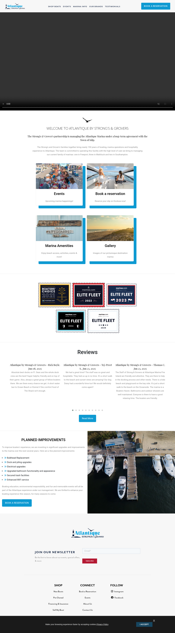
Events (87, 597)
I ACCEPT (144, 624)
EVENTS (67, 7)
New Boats (58, 591)
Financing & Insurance (58, 603)
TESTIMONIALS (112, 7)
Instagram (117, 591)
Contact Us (87, 610)
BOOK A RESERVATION (155, 6)
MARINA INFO (80, 7)
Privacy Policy (102, 624)
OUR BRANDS (96, 7)
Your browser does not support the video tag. (87, 61)
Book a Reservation (87, 591)
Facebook (117, 597)
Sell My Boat (58, 610)
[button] (72, 410)
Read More (87, 418)
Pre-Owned (58, 597)
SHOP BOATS (55, 6)
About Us (87, 603)
